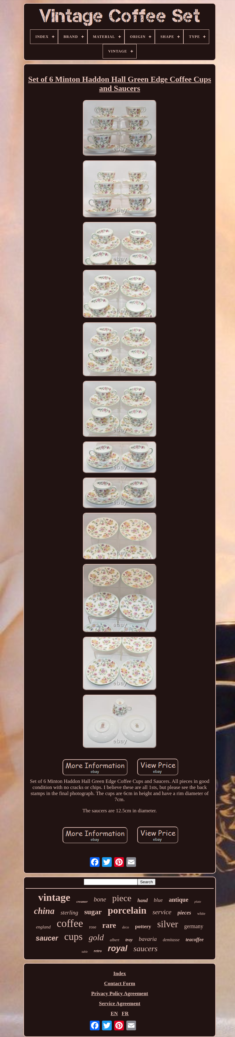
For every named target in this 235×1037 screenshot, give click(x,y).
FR (125, 1013)
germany (193, 926)
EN (114, 1013)
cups (73, 936)
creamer (81, 901)
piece (121, 898)
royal (118, 948)
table (85, 951)
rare (109, 925)
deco (125, 927)
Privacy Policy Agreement (119, 993)
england (43, 927)
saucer (47, 938)
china (44, 911)
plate (197, 901)
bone (100, 899)
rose (92, 927)
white (201, 913)
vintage (54, 897)
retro (98, 950)
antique (178, 899)
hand (143, 900)
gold (96, 937)
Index (119, 973)
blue (158, 900)
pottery (143, 926)
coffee (70, 923)
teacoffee (194, 939)
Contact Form (119, 983)
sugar (93, 912)
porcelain (127, 910)
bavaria (148, 939)
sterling (69, 912)
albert (114, 940)
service (161, 912)
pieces (184, 913)
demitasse (171, 940)
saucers (146, 948)
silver (167, 924)
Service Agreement (119, 1003)
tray (129, 939)
